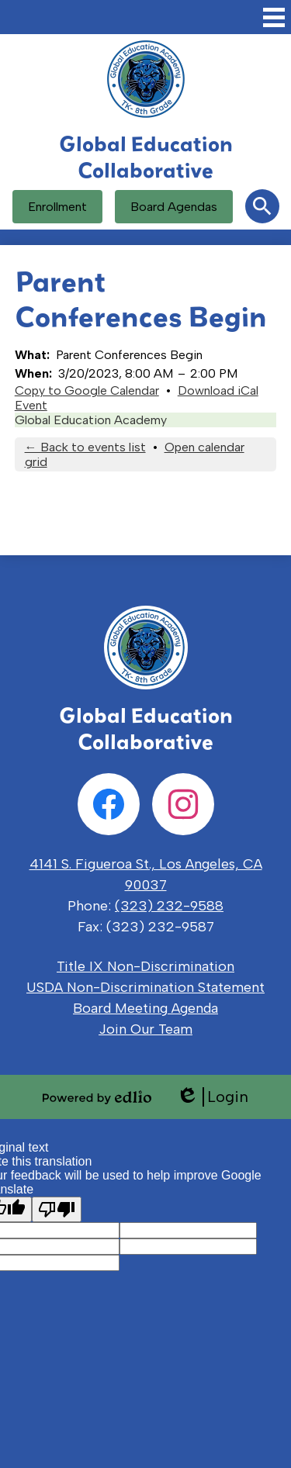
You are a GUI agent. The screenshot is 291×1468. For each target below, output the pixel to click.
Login (212, 1097)
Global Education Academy (91, 420)
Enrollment (57, 206)
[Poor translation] (56, 1209)
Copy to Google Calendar (87, 390)
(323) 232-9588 (169, 905)
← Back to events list (85, 447)
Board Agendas (173, 206)
